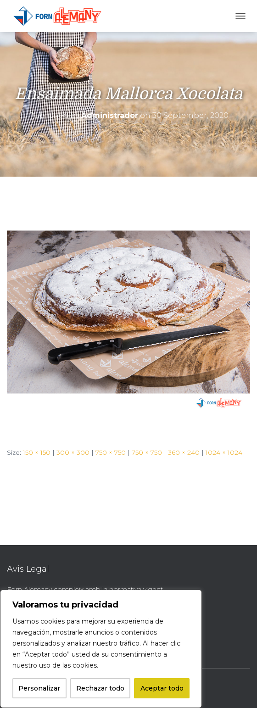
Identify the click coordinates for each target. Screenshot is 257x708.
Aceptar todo (162, 688)
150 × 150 (36, 452)
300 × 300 (72, 452)
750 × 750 (110, 452)
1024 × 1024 (224, 452)
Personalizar (39, 688)
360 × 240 (184, 452)
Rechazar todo (100, 688)
